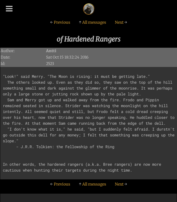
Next (121, 22)
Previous (60, 22)
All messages (92, 22)
